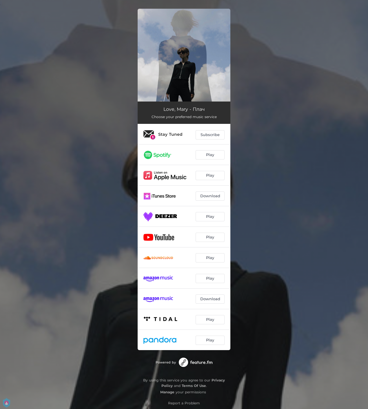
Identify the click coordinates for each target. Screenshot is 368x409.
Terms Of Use (194, 385)
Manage (167, 392)
